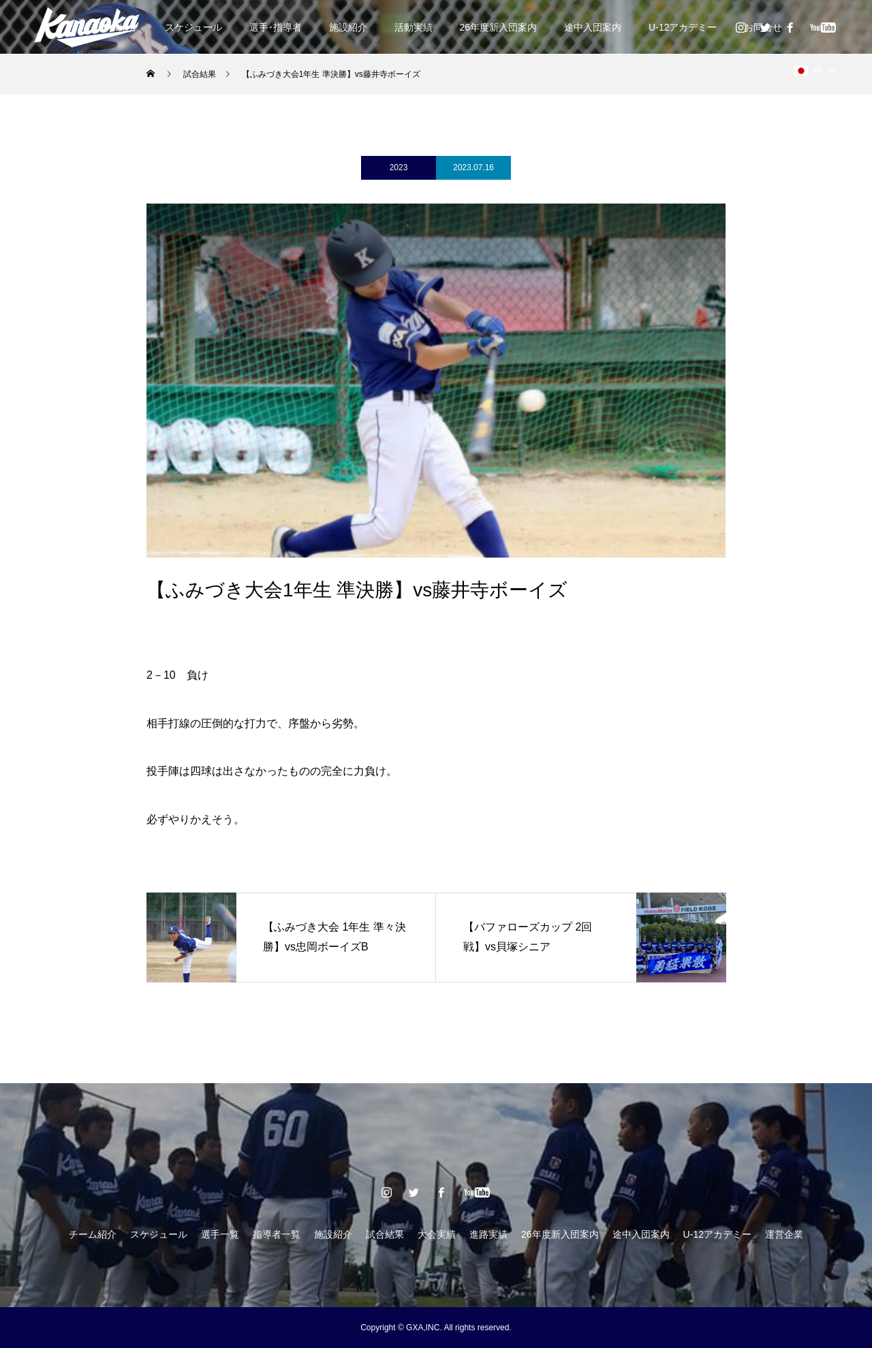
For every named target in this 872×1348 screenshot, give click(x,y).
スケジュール (193, 27)
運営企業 (784, 1234)
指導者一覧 (276, 1234)
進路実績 (488, 1234)
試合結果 (385, 1234)
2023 (399, 167)
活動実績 (413, 27)
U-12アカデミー (683, 27)
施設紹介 (348, 27)
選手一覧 (220, 1234)
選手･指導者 (275, 27)
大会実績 (437, 1234)
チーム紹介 (92, 1234)
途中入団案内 (592, 27)
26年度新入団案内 (499, 27)
